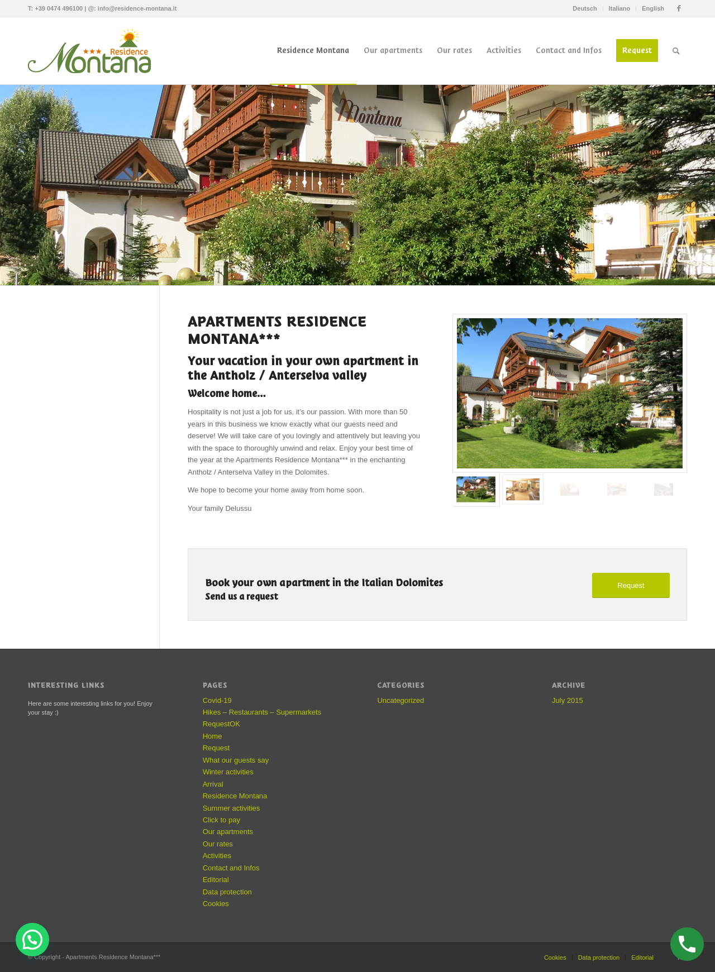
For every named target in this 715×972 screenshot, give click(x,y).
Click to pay (221, 820)
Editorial (216, 879)
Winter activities (228, 772)
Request (216, 748)
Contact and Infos (231, 868)
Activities (217, 855)
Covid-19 (217, 700)
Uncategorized (400, 700)
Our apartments (228, 831)
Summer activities (231, 808)
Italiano (620, 8)
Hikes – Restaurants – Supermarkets (262, 712)
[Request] (631, 585)
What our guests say (236, 760)
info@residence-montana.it (137, 8)
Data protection (227, 892)
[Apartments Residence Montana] (95, 50)
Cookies (216, 903)
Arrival (213, 784)
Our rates (218, 844)
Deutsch (585, 8)
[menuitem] (585, 8)
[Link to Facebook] (678, 8)
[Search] (676, 50)
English (653, 8)
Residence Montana (235, 796)
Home (212, 736)
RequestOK (221, 724)
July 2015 (567, 700)
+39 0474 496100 (59, 8)
